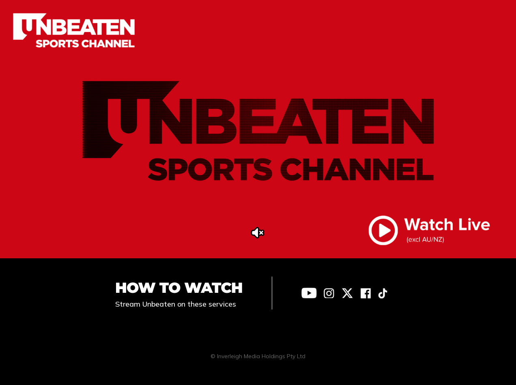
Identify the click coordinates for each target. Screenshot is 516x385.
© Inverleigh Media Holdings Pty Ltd (258, 356)
